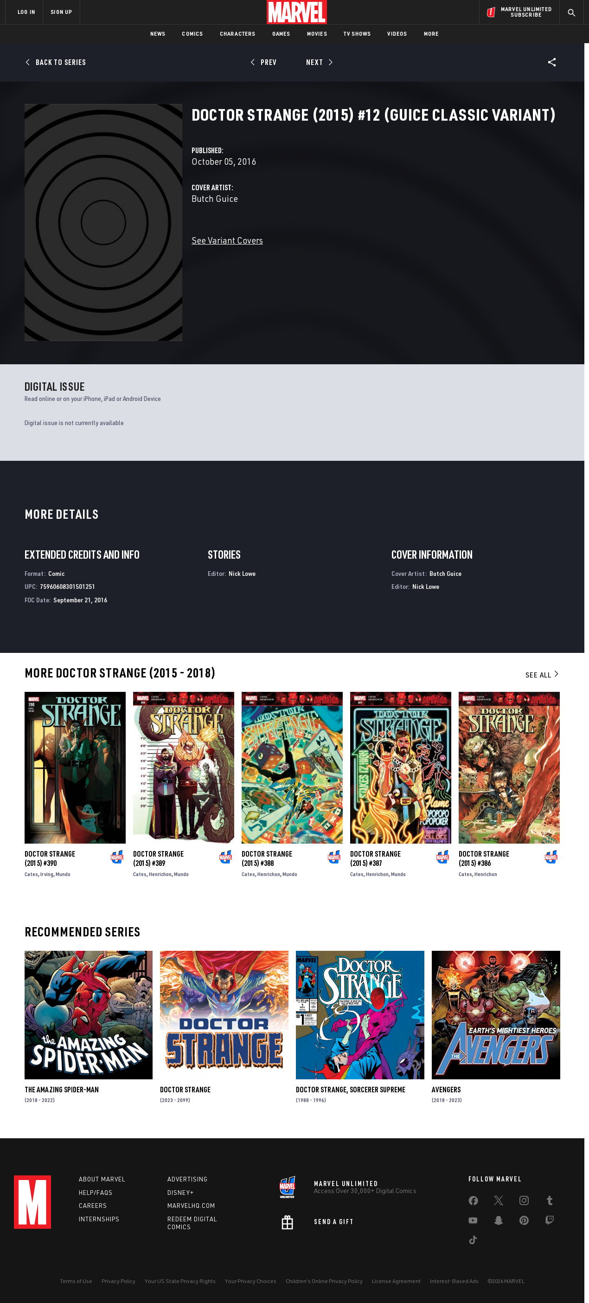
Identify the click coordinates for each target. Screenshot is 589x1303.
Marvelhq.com (191, 1205)
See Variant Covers (227, 240)
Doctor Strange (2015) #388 (267, 858)
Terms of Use (76, 1280)
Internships (99, 1219)
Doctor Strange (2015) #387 (375, 858)
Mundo (63, 874)
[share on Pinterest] (524, 1222)
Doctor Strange (185, 1089)
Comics (192, 33)
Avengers (446, 1089)
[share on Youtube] (473, 1222)
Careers (93, 1205)
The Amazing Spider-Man (62, 1089)
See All (542, 674)
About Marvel (102, 1179)
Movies (317, 33)
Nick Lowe (242, 573)
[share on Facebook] (473, 1202)
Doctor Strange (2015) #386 (484, 858)
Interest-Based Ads (454, 1280)
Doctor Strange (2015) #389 (158, 858)
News (158, 33)
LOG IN (26, 11)
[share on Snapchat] (498, 1222)
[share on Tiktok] (473, 1241)
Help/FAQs (96, 1192)
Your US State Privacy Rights (180, 1280)
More (431, 33)
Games (281, 33)
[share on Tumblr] (549, 1202)
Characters (238, 33)
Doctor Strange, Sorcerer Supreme (350, 1089)
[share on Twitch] (549, 1222)
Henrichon (160, 874)
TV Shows (357, 33)
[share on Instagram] (524, 1202)
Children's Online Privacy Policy (324, 1280)
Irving (46, 874)
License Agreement (396, 1280)
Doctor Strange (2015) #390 (50, 858)
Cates (31, 874)
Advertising (187, 1179)
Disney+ (180, 1192)
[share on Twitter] (498, 1202)
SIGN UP (61, 11)
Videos (397, 33)
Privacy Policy (118, 1280)
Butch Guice (215, 198)
